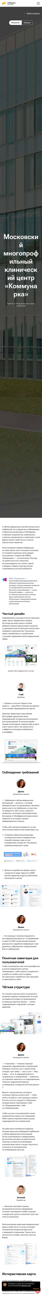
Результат (15, 23)
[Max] (16, 1280)
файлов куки (26, 1285)
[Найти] (4, 1245)
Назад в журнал (33, 13)
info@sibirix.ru (7, 1265)
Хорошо (36, 1289)
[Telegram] (7, 1279)
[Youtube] (12, 1280)
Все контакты (7, 1273)
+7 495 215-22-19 (9, 1259)
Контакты (6, 1253)
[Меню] (38, 3)
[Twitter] (3, 1279)
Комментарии (21, 1232)
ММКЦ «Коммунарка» (17, 197)
